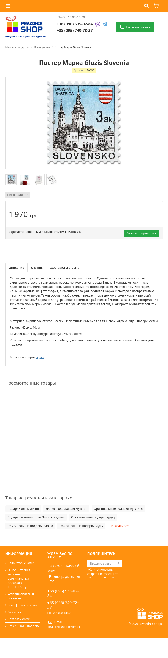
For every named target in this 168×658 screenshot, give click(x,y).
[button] (146, 6)
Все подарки (42, 47)
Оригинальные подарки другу (93, 517)
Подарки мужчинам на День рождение (36, 517)
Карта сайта (16, 644)
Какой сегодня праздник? (18, 635)
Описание (16, 268)
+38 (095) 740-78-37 (63, 605)
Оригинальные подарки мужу (81, 526)
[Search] (104, 563)
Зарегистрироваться (142, 233)
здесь (40, 357)
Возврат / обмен (20, 619)
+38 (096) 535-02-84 (75, 23)
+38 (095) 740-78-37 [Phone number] (75, 30)
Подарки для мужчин (23, 509)
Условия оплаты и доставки (21, 596)
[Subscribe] (119, 563)
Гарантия (14, 612)
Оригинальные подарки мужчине (118, 509)
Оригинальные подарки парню (30, 526)
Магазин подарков (17, 47)
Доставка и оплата (64, 268)
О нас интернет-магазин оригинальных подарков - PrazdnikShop (19, 578)
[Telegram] (105, 24)
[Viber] (98, 24)
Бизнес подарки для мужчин (66, 509)
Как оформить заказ (22, 605)
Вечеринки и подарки (24, 626)
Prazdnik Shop (151, 644)
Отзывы (37, 268)
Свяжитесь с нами (21, 563)
